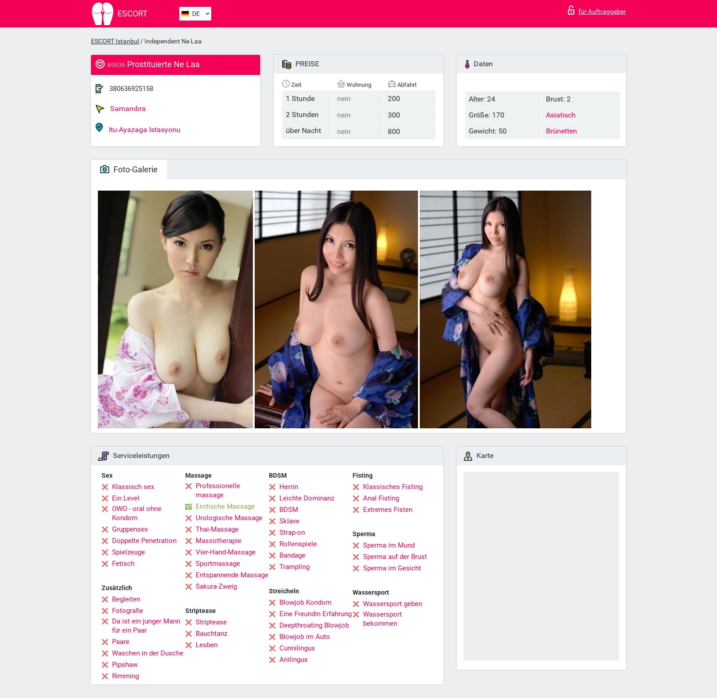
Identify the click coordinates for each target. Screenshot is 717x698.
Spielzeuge (128, 552)
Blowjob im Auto (304, 637)
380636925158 (131, 89)
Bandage (292, 555)
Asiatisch (561, 115)
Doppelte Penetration (144, 541)
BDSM (288, 510)
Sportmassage (218, 563)
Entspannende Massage (232, 575)
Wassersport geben (392, 604)
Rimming (125, 676)
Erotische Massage (225, 506)
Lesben (207, 645)
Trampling (294, 567)
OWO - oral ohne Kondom (136, 513)
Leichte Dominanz (306, 498)
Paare (120, 642)
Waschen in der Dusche (147, 653)
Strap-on (292, 532)
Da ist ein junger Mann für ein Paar (146, 625)
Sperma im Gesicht (392, 568)
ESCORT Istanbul (115, 41)
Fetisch (123, 563)
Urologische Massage (229, 518)
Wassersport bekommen (382, 619)
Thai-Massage (217, 529)
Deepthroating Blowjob (314, 625)
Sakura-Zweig (216, 586)
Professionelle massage (218, 490)
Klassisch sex (133, 487)
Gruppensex (130, 529)
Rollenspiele (298, 544)
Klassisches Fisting (393, 487)
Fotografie (127, 611)
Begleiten (126, 599)
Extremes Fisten (387, 510)
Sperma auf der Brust (395, 557)
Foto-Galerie (129, 169)
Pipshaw (125, 665)
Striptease (211, 622)
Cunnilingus (297, 648)
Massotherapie (218, 541)
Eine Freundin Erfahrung (315, 614)
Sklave (289, 521)
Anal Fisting (381, 498)
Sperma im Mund (389, 545)
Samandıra (121, 108)
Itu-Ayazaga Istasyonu (138, 128)
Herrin (288, 487)
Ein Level (125, 498)
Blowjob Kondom (305, 602)
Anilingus (293, 659)
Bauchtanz (211, 633)
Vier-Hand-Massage (226, 552)
